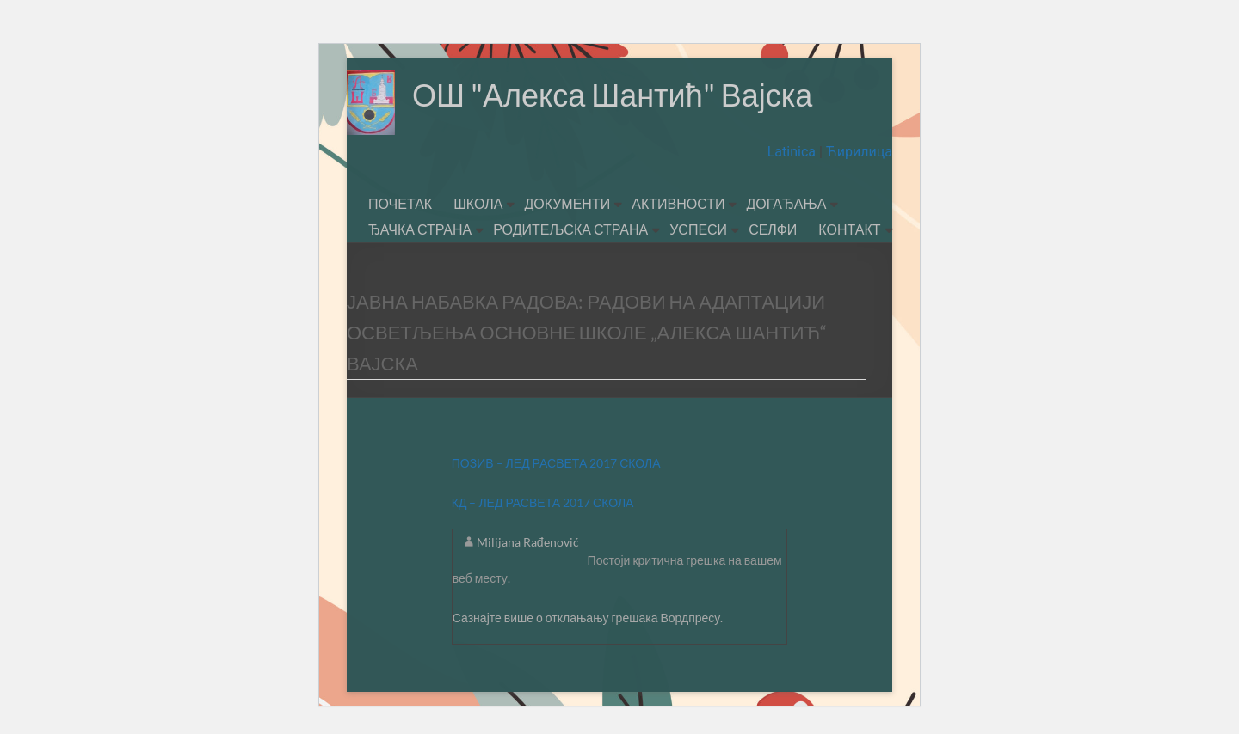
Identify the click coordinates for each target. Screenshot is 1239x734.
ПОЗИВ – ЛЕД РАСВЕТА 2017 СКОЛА (556, 463)
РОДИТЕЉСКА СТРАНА (570, 229)
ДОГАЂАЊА (786, 203)
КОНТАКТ (849, 229)
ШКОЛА (477, 203)
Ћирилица (857, 152)
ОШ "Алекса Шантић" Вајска (612, 94)
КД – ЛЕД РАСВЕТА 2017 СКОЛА (543, 502)
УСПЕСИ (698, 229)
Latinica (793, 152)
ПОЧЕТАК (400, 203)
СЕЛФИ (773, 229)
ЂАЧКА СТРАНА (420, 229)
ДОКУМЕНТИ (567, 203)
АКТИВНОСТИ (678, 203)
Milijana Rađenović (528, 542)
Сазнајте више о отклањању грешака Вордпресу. (588, 617)
